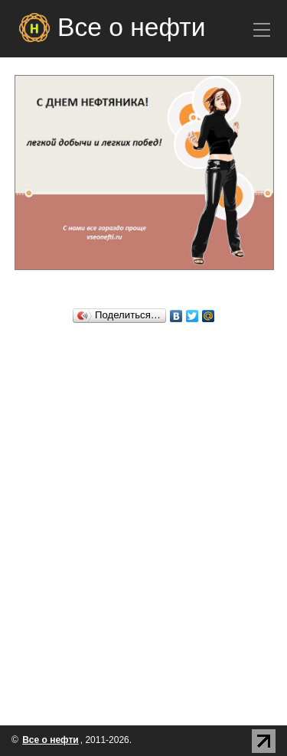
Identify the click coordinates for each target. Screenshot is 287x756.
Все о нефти (131, 27)
